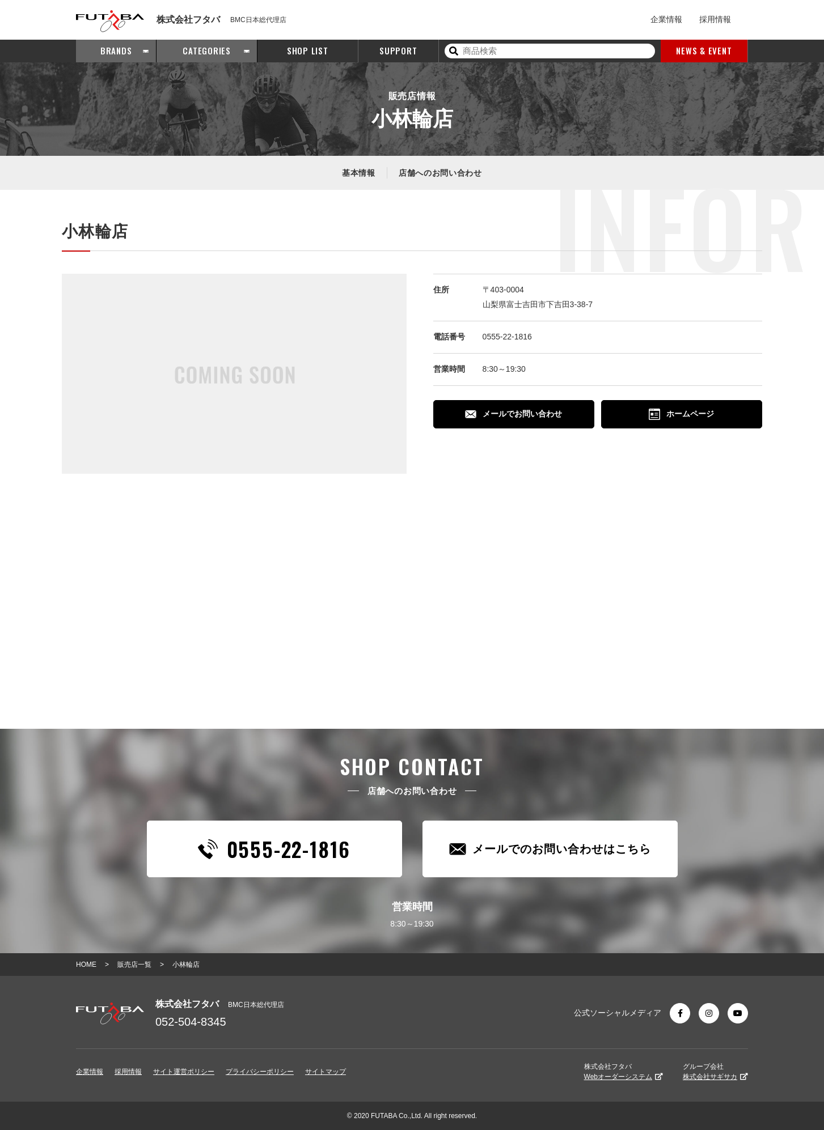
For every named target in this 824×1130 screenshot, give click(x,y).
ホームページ (681, 414)
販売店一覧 (134, 964)
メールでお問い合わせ (513, 413)
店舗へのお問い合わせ (440, 172)
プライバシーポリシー (260, 1072)
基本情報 (358, 172)
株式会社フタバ (623, 1072)
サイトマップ (325, 1072)
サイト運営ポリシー (183, 1072)
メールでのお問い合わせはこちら (550, 849)
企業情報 (666, 19)
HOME (86, 964)
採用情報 (715, 19)
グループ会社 (715, 1072)
